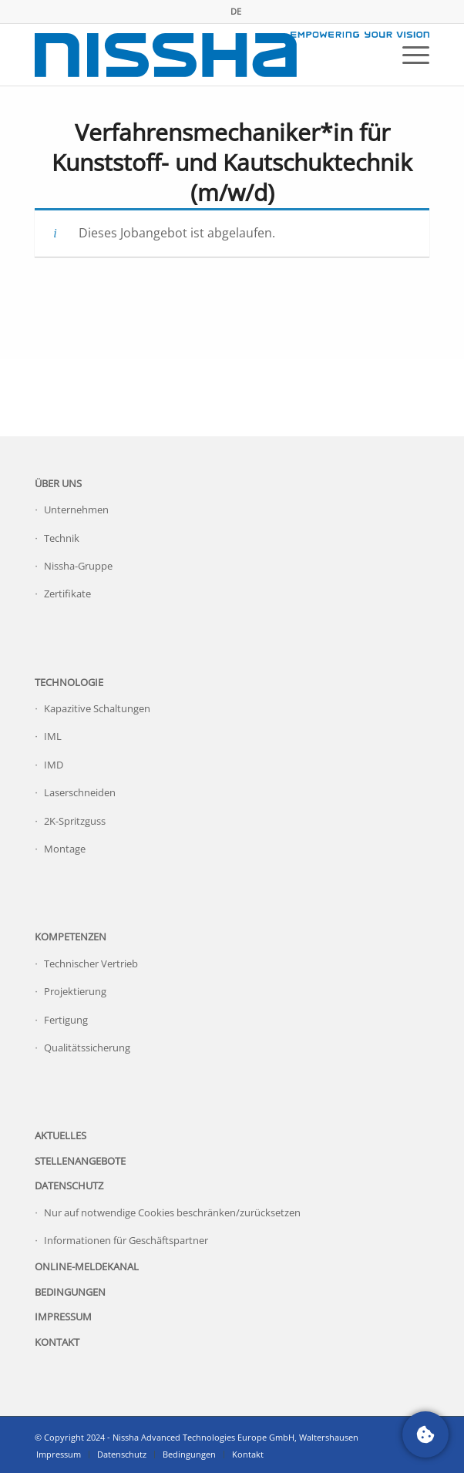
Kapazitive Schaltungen (97, 708)
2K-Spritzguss (75, 821)
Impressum (63, 1316)
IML (53, 736)
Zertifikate (67, 593)
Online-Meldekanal (87, 1266)
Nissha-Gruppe (78, 566)
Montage (65, 849)
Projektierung (75, 991)
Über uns (58, 483)
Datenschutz (69, 1185)
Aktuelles (60, 1135)
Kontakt (57, 1342)
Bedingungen (70, 1292)
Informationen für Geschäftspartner (126, 1240)
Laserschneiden (80, 792)
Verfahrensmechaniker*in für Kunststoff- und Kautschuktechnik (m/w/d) (232, 162)
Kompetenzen (70, 936)
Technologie (69, 682)
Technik (61, 538)
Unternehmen (76, 509)
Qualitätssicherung (87, 1047)
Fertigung (66, 1020)
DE (235, 11)
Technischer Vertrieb (91, 963)
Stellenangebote (80, 1161)
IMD (53, 765)
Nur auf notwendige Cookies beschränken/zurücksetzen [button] (172, 1212)
